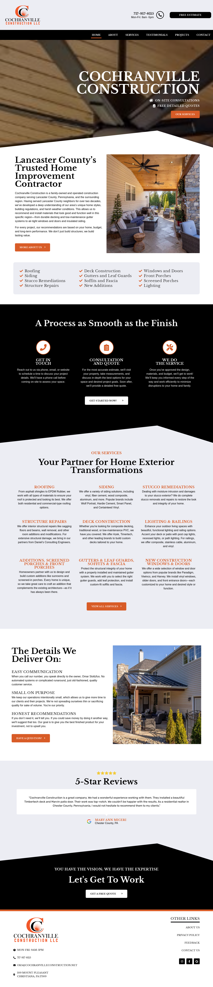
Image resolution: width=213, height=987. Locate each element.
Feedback (192, 945)
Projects (182, 34)
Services (132, 34)
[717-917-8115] (160, 15)
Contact (204, 34)
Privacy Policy (188, 938)
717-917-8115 (144, 13)
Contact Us (191, 953)
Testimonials (157, 34)
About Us (193, 930)
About (113, 34)
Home (96, 34)
